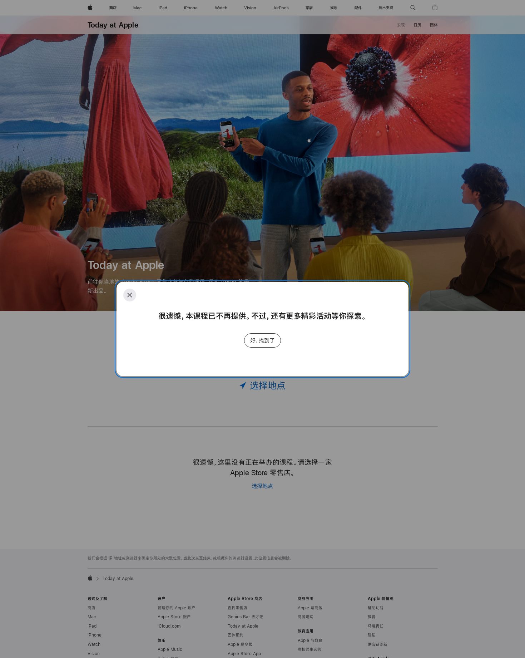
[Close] (130, 295)
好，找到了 (262, 340)
